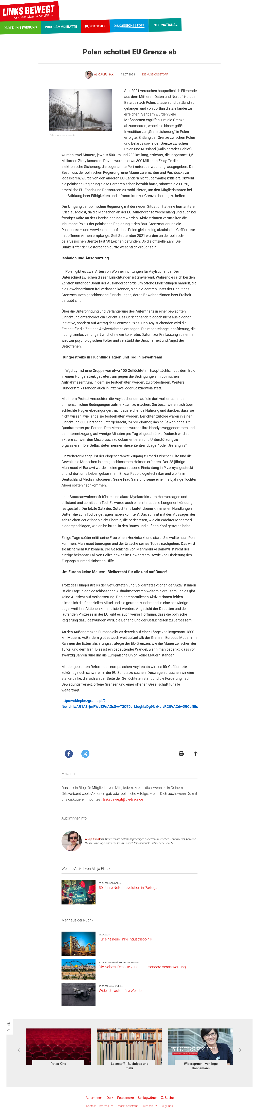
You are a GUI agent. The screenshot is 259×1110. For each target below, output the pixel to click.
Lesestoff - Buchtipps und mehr (129, 1066)
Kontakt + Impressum (99, 1106)
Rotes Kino (58, 1064)
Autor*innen (94, 1098)
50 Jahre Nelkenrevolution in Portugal (128, 887)
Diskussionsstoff (155, 74)
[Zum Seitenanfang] (195, 754)
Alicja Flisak (93, 839)
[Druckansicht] (181, 754)
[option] (58, 1047)
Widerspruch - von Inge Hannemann (201, 1066)
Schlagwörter (147, 1098)
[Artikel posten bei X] (85, 754)
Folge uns (167, 1106)
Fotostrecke (125, 1098)
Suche (167, 1098)
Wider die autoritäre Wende (120, 990)
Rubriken (9, 1025)
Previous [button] (19, 1050)
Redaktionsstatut (127, 1106)
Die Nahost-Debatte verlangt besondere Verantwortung (142, 967)
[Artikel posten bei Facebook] (69, 754)
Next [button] (240, 1050)
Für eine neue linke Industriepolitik (125, 939)
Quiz (110, 1098)
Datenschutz (149, 1106)
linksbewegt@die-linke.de (123, 799)
